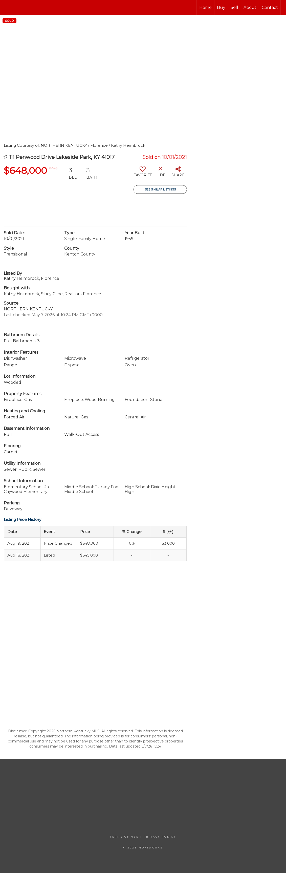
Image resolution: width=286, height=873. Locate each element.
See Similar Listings (160, 189)
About (250, 7)
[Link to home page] (6, 7)
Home (205, 7)
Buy (221, 7)
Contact (270, 7)
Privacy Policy (160, 836)
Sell (234, 7)
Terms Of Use (124, 836)
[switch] (142, 173)
